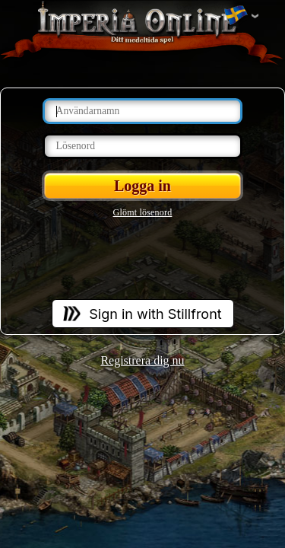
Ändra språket (235, 16)
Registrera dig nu (142, 360)
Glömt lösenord (143, 212)
